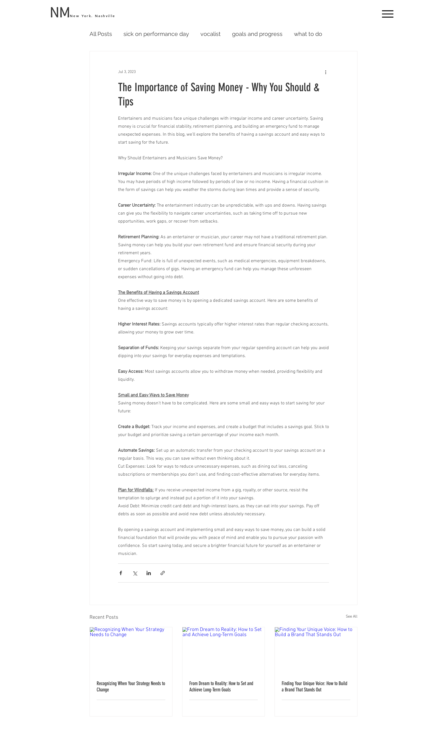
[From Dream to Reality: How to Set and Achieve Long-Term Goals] (223, 650)
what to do (308, 33)
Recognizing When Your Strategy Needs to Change (131, 686)
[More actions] (325, 71)
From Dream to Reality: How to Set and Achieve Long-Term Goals (221, 686)
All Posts (101, 33)
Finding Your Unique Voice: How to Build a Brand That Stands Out (314, 686)
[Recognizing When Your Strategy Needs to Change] (131, 650)
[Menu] (387, 14)
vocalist (210, 33)
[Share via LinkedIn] (148, 573)
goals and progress (257, 33)
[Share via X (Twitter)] (134, 573)
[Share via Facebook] (120, 573)
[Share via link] (162, 573)
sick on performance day (156, 33)
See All (351, 616)
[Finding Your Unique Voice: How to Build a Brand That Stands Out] (316, 650)
